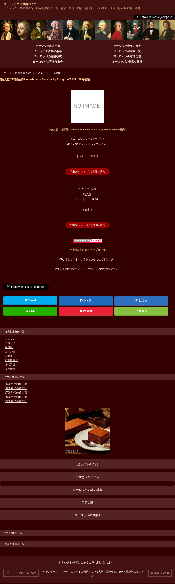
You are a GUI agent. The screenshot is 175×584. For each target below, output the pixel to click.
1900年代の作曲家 (16, 401)
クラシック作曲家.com (19, 4)
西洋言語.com (160, 573)
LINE (30, 311)
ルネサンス (11, 338)
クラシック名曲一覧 (48, 46)
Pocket (86, 311)
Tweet (30, 300)
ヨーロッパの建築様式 (48, 56)
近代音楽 (10, 364)
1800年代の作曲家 (16, 397)
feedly (141, 311)
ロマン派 (10, 351)
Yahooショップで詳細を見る (87, 171)
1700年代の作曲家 (16, 392)
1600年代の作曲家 (16, 388)
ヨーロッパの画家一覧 (127, 51)
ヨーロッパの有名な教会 (48, 61)
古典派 (9, 347)
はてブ (143, 300)
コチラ (85, 562)
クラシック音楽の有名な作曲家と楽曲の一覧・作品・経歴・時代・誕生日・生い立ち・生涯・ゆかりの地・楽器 (71, 8)
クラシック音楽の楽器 (48, 51)
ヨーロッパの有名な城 (127, 56)
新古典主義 (11, 360)
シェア (86, 300)
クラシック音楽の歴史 (127, 46)
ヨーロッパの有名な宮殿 (127, 61)
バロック (10, 343)
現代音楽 (10, 369)
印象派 (9, 356)
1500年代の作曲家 (16, 384)
